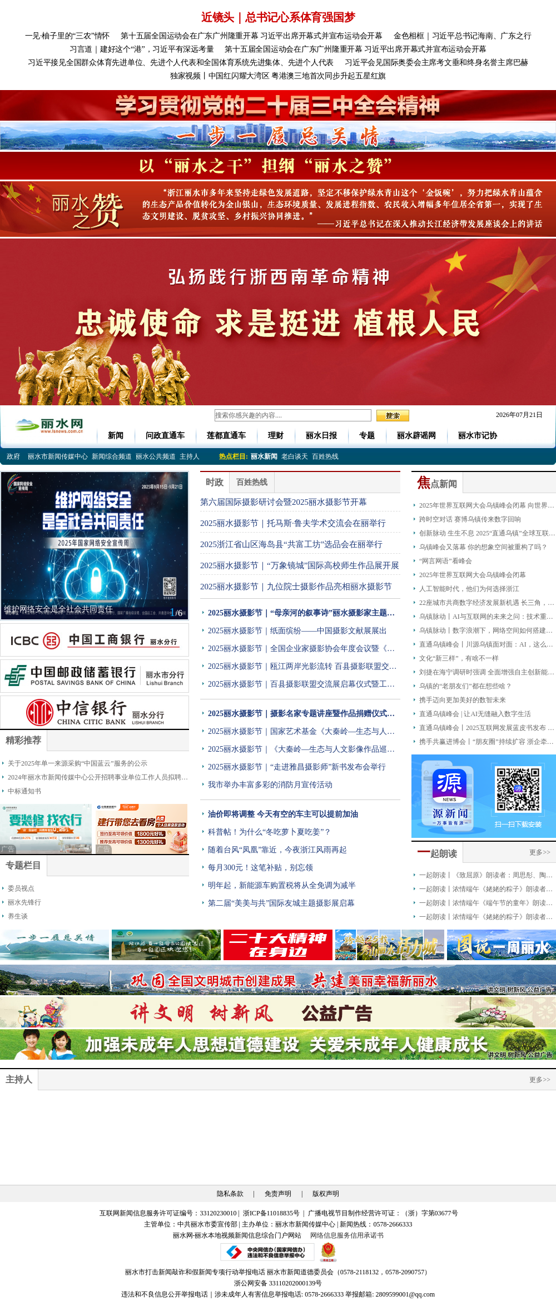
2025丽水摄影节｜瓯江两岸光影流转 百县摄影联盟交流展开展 (302, 669)
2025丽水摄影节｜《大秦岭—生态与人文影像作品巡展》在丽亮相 (297, 751)
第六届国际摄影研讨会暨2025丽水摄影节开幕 (283, 502)
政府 (13, 456)
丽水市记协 (477, 435)
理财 (276, 435)
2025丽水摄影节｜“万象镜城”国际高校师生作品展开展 (299, 565)
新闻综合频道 (112, 456)
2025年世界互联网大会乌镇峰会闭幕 (472, 575)
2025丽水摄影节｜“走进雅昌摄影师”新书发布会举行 (297, 767)
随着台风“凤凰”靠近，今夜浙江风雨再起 (277, 850)
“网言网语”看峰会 (445, 561)
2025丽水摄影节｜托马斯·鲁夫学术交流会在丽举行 (293, 523)
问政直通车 (165, 435)
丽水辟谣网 (416, 435)
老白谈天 (294, 456)
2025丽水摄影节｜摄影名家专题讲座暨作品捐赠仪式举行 (301, 716)
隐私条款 (230, 1194)
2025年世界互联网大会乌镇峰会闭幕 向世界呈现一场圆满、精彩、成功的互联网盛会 (486, 507)
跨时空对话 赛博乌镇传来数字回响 (470, 519)
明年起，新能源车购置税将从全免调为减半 (282, 885)
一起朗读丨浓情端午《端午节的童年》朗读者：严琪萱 (482, 904)
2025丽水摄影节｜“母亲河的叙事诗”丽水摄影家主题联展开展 (301, 615)
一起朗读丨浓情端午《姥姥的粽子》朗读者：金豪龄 (486, 890)
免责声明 (278, 1194)
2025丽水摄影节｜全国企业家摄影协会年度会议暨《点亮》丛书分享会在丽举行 (301, 651)
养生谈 (18, 916)
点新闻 (437, 484)
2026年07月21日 (516, 415)
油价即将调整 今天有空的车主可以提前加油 (283, 814)
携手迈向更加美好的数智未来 (462, 700)
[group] (278, 105)
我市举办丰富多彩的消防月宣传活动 (270, 785)
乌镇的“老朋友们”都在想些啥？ (465, 686)
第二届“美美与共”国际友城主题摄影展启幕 (281, 903)
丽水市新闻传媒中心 (58, 456)
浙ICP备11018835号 (272, 1213)
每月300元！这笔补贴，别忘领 (260, 867)
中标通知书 (24, 791)
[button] (548, 946)
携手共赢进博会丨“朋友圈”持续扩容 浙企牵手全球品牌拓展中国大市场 (486, 743)
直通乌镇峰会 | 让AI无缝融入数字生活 (475, 714)
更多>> (539, 852)
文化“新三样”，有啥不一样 (459, 658)
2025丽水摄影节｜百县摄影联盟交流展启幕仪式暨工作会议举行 (301, 686)
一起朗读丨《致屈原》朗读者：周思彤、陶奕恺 (486, 876)
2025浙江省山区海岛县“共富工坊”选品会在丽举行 (291, 544)
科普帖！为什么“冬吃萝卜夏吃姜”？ (269, 832)
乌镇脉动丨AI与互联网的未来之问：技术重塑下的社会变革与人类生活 (486, 618)
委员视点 (21, 888)
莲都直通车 (226, 435)
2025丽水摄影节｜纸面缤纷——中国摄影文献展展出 (297, 631)
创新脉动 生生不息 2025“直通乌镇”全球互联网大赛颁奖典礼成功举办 (487, 534)
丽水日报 (321, 435)
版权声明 (325, 1194)
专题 (367, 435)
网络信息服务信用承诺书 (347, 1235)
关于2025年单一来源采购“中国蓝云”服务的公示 (77, 763)
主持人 (190, 456)
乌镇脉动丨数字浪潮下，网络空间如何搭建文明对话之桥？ (486, 632)
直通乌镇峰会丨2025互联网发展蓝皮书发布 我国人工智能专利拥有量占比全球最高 (486, 729)
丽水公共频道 (156, 456)
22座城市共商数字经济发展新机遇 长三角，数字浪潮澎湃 (486, 604)
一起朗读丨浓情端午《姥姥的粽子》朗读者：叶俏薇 (486, 918)
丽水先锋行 (24, 902)
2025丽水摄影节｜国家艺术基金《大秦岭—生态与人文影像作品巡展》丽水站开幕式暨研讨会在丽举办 (301, 734)
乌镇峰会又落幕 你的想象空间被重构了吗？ (483, 547)
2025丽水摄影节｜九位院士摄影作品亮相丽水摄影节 (296, 586)
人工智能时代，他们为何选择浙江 (469, 589)
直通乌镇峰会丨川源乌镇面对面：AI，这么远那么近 (486, 646)
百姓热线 (325, 456)
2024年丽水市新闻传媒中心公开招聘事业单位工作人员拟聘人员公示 (98, 778)
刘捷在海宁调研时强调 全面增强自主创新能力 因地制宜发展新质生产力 (486, 673)
